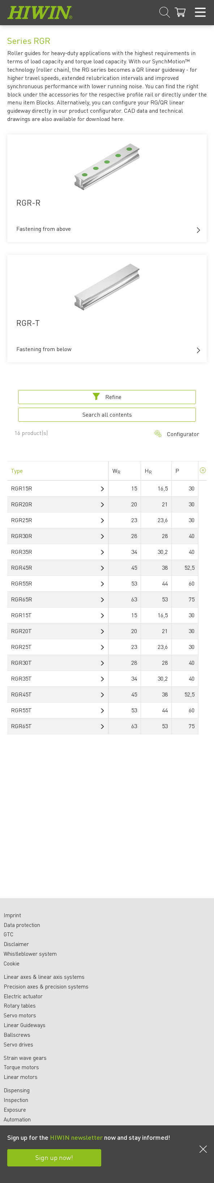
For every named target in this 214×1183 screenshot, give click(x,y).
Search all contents (107, 414)
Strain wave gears (25, 1057)
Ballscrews (17, 1034)
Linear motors (21, 1076)
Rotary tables (20, 1005)
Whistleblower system (30, 953)
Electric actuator (23, 996)
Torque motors (21, 1067)
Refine (107, 396)
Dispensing (17, 1090)
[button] (198, 230)
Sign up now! (54, 1157)
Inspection (16, 1099)
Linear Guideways (25, 1025)
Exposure (15, 1109)
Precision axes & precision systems (46, 986)
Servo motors (20, 1015)
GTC (8, 934)
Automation (17, 1119)
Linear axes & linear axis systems (44, 976)
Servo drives (18, 1044)
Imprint (12, 915)
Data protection (22, 924)
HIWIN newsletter (76, 1137)
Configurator (176, 434)
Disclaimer (16, 943)
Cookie (12, 963)
